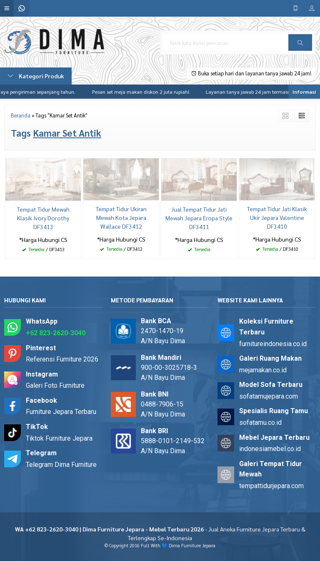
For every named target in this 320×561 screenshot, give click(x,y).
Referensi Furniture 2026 (62, 359)
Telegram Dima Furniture (61, 465)
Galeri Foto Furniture (55, 385)
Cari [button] (300, 45)
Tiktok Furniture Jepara (59, 438)
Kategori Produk (36, 76)
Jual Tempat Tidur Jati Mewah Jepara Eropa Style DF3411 (198, 217)
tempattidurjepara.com (271, 486)
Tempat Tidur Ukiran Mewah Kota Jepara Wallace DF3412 (121, 217)
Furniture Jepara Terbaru (61, 412)
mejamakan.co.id (263, 370)
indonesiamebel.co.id (270, 449)
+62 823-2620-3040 (55, 333)
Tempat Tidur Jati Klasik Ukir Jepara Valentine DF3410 (277, 217)
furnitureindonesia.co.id (273, 344)
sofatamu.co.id (260, 422)
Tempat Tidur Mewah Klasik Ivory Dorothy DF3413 (43, 217)
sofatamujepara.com (268, 396)
